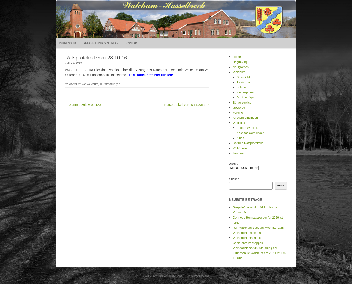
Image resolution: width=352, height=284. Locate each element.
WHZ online (241, 148)
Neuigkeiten (241, 67)
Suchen (234, 179)
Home (237, 57)
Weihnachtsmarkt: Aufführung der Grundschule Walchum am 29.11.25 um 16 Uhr (259, 253)
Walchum (239, 72)
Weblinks (239, 122)
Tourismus (243, 82)
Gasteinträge (245, 97)
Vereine (238, 112)
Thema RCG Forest (197, 275)
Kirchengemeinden (245, 117)
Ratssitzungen (111, 84)
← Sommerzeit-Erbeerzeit (83, 104)
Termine (238, 153)
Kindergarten (245, 92)
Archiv (233, 164)
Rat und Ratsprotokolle (248, 143)
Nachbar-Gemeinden (251, 133)
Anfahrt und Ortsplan (101, 43)
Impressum (67, 43)
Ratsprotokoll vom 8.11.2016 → (186, 104)
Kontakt (132, 43)
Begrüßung (240, 62)
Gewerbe (239, 107)
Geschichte (244, 77)
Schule (241, 87)
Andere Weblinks (248, 128)
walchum (92, 84)
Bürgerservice (242, 102)
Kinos (240, 138)
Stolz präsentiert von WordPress (163, 275)
